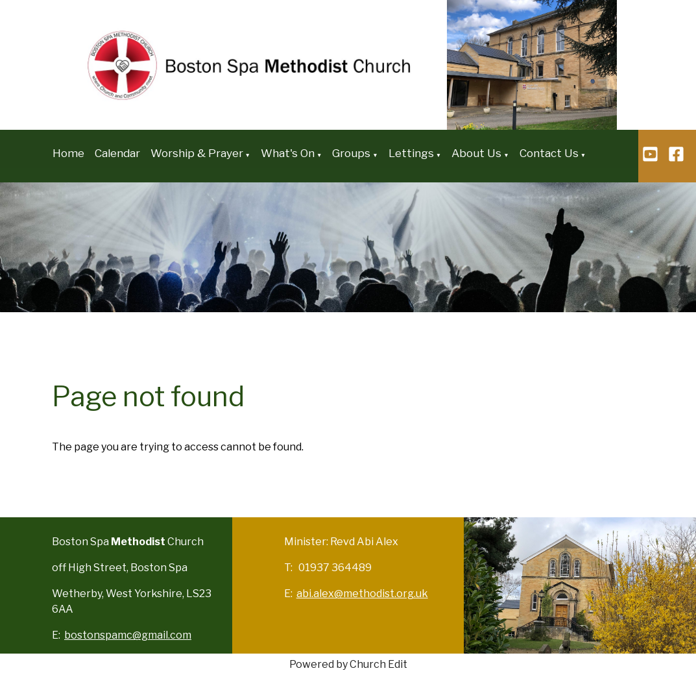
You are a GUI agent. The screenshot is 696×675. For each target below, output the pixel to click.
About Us (476, 153)
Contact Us (549, 153)
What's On (288, 153)
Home (68, 153)
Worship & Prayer (196, 153)
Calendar (117, 153)
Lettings (411, 153)
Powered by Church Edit (348, 664)
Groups (351, 153)
